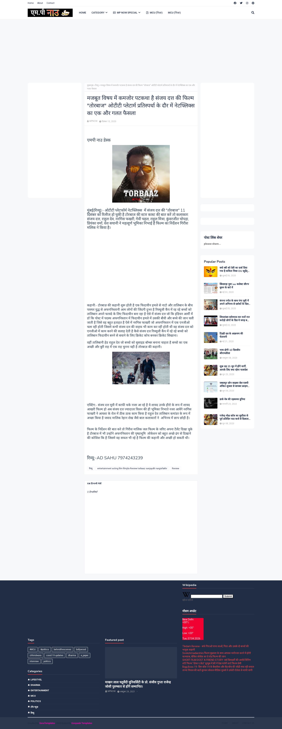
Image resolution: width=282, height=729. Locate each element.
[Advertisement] (136, 50)
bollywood (81, 649)
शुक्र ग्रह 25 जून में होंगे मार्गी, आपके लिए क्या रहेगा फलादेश (234, 368)
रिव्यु (97, 85)
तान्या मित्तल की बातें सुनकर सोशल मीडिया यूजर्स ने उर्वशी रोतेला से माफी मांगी (217, 670)
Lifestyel (36, 679)
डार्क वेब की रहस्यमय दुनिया (232, 399)
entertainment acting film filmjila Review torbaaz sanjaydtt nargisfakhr (132, 468)
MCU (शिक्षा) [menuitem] (154, 12)
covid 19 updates (54, 655)
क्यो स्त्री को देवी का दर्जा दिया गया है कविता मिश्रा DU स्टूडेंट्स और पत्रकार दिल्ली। (234, 269)
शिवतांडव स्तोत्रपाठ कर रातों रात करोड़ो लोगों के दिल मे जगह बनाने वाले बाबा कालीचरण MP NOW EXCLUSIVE (235, 319)
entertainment (40, 690)
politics (47, 661)
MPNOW (93, 121)
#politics (44, 649)
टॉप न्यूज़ (34, 707)
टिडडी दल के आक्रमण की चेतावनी (231, 335)
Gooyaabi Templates (81, 723)
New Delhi (188, 619)
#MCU (33, 649)
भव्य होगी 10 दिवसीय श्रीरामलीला (230, 351)
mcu (33, 695)
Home (31, 3)
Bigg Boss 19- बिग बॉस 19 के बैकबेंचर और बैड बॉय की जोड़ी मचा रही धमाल (218, 666)
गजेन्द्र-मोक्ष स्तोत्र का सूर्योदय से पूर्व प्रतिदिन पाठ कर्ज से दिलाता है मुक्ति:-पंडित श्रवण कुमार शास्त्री (235, 417)
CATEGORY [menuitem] (98, 12)
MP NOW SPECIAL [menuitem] (125, 12)
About (40, 3)
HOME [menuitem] (82, 12)
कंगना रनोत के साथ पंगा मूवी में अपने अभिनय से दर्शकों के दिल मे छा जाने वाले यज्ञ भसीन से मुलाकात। (235, 302)
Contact (50, 3)
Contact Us (248, 723)
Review (175, 468)
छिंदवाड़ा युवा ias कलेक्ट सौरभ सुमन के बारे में (234, 286)
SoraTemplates (47, 723)
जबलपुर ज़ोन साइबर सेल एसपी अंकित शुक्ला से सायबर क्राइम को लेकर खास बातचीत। (234, 384)
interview (34, 661)
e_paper (84, 655)
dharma (72, 655)
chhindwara (35, 655)
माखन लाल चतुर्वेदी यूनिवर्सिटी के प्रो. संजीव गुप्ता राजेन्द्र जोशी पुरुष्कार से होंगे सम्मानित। (138, 684)
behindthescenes (62, 649)
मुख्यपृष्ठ (90, 85)
